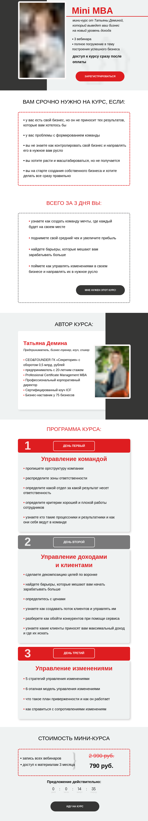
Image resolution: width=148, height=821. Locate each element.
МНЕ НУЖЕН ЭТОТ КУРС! (100, 290)
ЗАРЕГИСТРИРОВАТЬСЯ (100, 76)
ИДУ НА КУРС (74, 806)
